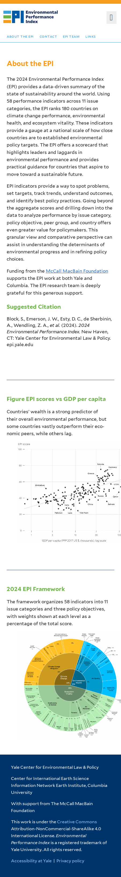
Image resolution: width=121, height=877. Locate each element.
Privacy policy (70, 860)
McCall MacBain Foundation (77, 271)
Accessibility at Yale (31, 860)
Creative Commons (77, 821)
